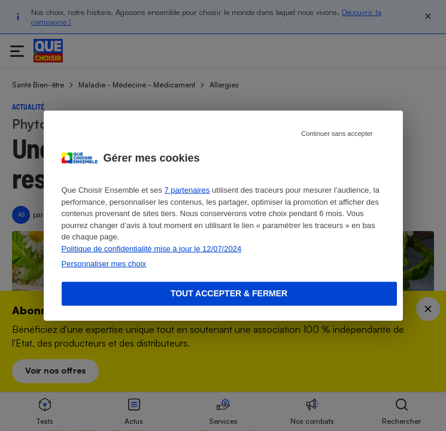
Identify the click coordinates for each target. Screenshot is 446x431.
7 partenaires (187, 190)
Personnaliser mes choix (104, 263)
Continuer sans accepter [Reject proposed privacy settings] (336, 133)
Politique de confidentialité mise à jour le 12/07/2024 (152, 248)
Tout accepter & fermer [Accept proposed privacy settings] (229, 293)
